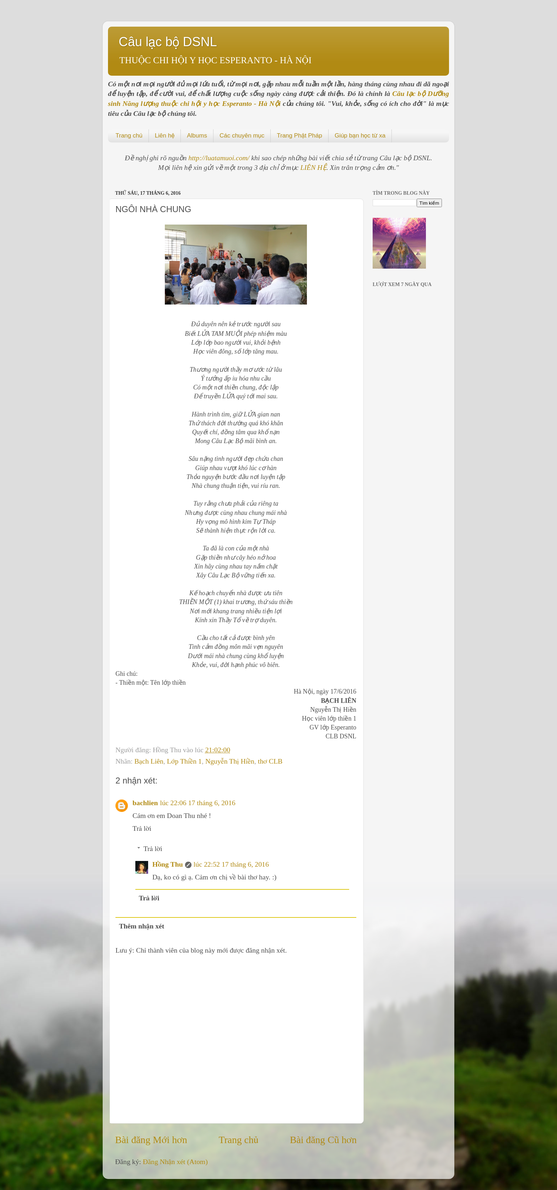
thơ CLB (270, 761)
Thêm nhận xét (141, 926)
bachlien (145, 803)
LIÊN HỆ (313, 167)
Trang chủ (128, 135)
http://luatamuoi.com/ (219, 158)
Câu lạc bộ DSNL (168, 41)
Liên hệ (164, 135)
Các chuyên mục (242, 135)
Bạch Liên (148, 761)
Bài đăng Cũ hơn (323, 1139)
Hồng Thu (167, 864)
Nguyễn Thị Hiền (229, 761)
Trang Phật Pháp (299, 135)
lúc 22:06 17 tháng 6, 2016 (197, 803)
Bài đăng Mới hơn (151, 1139)
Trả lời (142, 828)
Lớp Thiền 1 (184, 761)
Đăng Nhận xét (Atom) (175, 1161)
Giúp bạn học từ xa (360, 135)
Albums (197, 135)
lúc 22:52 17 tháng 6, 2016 (231, 864)
